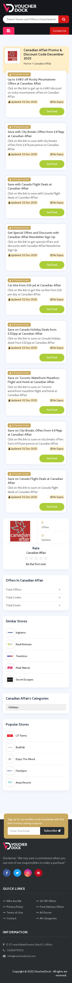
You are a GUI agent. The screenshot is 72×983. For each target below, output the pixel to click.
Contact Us (59, 31)
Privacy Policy (13, 906)
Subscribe (52, 831)
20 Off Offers (46, 901)
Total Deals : (36, 605)
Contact (9, 918)
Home (27, 63)
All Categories (46, 918)
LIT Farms (16, 735)
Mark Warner (18, 668)
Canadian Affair (42, 63)
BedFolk (15, 747)
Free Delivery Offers (50, 906)
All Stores (44, 912)
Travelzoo (16, 656)
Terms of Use (13, 912)
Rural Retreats (19, 644)
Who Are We (12, 901)
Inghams (16, 632)
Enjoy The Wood (20, 759)
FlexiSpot (16, 771)
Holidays (13, 707)
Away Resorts (18, 782)
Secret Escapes (19, 679)
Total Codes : (36, 597)
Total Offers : (36, 590)
